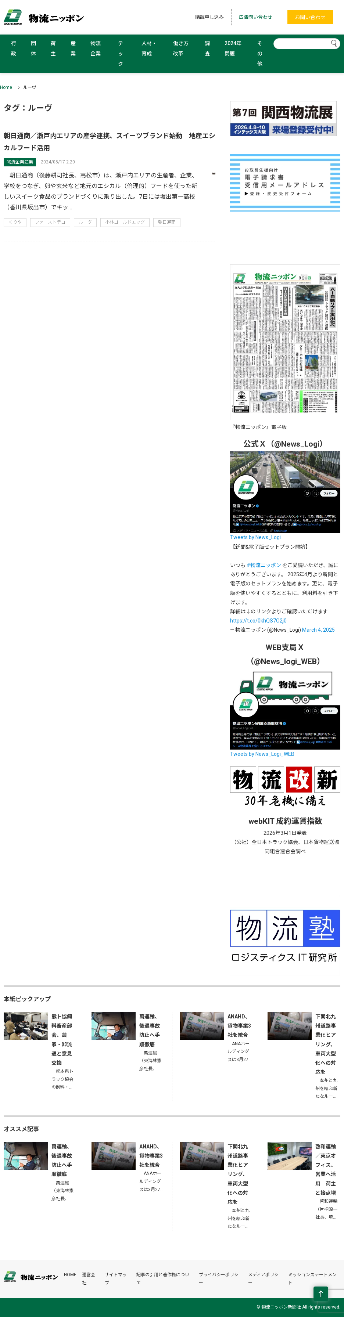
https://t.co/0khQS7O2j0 (258, 621)
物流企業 (95, 48)
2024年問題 (233, 48)
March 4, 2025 (318, 630)
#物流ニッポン (264, 565)
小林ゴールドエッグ (125, 222)
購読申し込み (209, 17)
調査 (207, 48)
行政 (13, 48)
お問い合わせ (310, 17)
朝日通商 (167, 222)
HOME (70, 1274)
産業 (73, 48)
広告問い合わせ (255, 17)
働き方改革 (181, 48)
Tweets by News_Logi (255, 537)
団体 (33, 48)
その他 (259, 53)
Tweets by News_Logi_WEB (262, 754)
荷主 (53, 48)
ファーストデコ (50, 222)
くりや (15, 222)
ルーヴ (85, 222)
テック (120, 53)
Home (6, 87)
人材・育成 (149, 48)
